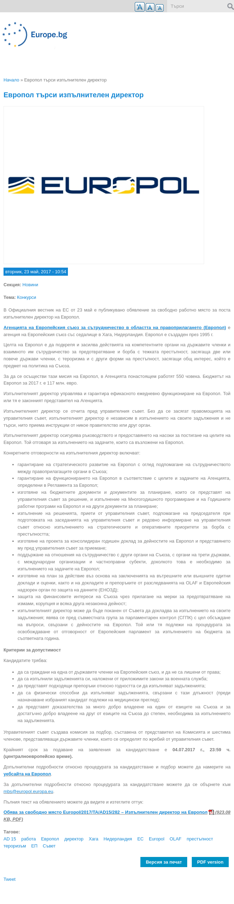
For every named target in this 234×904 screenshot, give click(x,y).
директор (74, 838)
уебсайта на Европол (27, 774)
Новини (30, 284)
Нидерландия (117, 838)
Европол (50, 838)
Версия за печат (164, 862)
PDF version (210, 862)
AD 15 (10, 838)
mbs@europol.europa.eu (28, 791)
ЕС (140, 838)
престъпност (200, 838)
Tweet (9, 879)
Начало (11, 80)
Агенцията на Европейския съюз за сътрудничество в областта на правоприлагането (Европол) (115, 327)
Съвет (49, 846)
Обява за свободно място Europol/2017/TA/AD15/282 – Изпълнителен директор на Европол (106, 812)
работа (28, 838)
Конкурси (26, 297)
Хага (93, 838)
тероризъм (15, 846)
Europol (156, 838)
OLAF (175, 838)
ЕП (34, 846)
